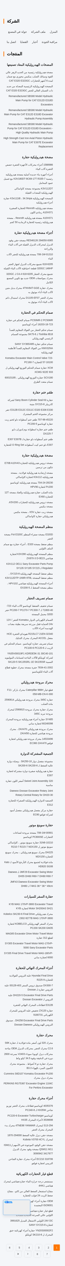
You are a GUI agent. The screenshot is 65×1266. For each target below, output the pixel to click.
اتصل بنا (11, 41)
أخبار (35, 41)
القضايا (24, 41)
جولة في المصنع (17, 31)
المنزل (53, 31)
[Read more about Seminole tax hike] (28, 1254)
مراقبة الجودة (49, 41)
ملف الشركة (38, 31)
